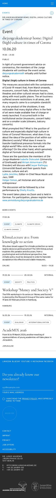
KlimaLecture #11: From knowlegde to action (20, 239)
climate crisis (33, 224)
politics (31, 282)
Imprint (6, 436)
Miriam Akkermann (32, 162)
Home (5, 4)
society (18, 282)
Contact (6, 431)
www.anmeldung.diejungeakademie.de (22, 200)
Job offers (8, 445)
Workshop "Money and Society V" (27, 290)
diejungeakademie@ (13, 73)
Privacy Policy (29, 399)
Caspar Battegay (39, 165)
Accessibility (9, 449)
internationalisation (39, 322)
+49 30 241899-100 (15, 468)
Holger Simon (9, 180)
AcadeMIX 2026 (14, 330)
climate (18, 224)
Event (7, 224)
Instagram (37, 362)
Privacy (6, 440)
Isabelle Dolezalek (30, 159)
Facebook (49, 362)
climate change (11, 230)
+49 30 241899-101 (15, 470)
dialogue (19, 322)
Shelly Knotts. (27, 190)
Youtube (25, 362)
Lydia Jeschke (10, 174)
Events (6, 13)
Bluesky (16, 362)
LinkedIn (6, 362)
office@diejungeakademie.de (22, 465)
